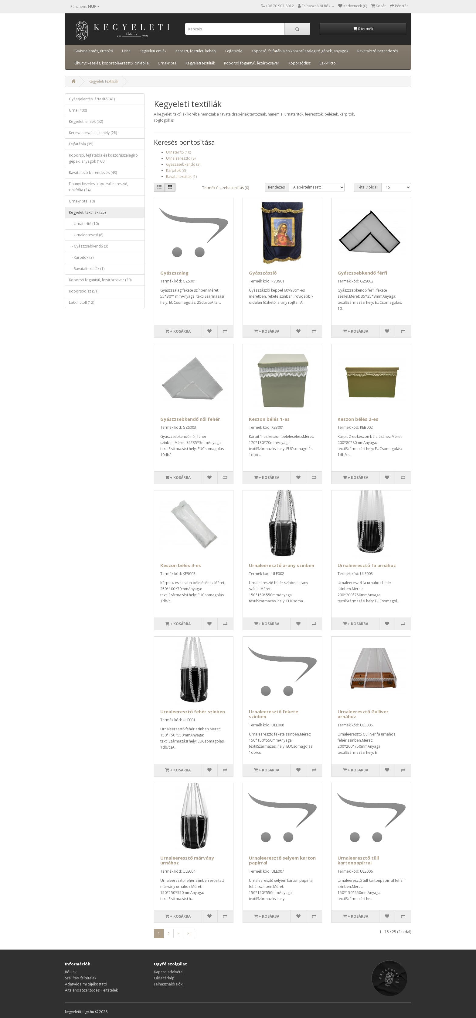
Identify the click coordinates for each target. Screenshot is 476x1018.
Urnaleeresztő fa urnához (367, 565)
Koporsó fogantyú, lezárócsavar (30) (100, 279)
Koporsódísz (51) (83, 291)
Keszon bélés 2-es (358, 419)
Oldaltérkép (164, 978)
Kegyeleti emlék (153, 51)
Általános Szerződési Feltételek (91, 990)
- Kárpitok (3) (81, 257)
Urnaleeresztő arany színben (281, 565)
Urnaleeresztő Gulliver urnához (363, 714)
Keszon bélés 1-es (269, 419)
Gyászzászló (263, 273)
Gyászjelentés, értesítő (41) (92, 99)
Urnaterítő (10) (178, 152)
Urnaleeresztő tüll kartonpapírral (358, 860)
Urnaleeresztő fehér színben (192, 711)
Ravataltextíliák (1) (181, 176)
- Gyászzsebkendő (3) (88, 246)
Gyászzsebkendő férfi (362, 273)
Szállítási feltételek (80, 978)
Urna (126, 51)
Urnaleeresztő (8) (180, 158)
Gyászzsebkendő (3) (183, 164)
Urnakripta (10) (82, 201)
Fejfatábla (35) (81, 144)
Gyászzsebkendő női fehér (190, 419)
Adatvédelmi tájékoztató (86, 984)
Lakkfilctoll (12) (81, 302)
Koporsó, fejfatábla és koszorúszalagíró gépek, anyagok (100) (103, 158)
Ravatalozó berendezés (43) (93, 172)
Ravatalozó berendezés (377, 51)
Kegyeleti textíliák (200, 63)
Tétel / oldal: (367, 187)
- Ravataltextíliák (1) (86, 268)
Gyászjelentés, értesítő (93, 51)
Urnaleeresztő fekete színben (273, 714)
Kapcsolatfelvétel (168, 972)
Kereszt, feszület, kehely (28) (93, 132)
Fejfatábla (233, 51)
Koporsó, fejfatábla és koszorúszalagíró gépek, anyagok (299, 51)
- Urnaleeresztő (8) (86, 234)
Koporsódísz (299, 63)
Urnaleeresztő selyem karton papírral (282, 860)
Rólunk (70, 972)
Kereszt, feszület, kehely (195, 51)
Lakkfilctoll (329, 63)
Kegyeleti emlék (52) (86, 121)
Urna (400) (78, 110)
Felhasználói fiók (168, 984)
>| (189, 933)
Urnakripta (167, 63)
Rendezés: (277, 187)
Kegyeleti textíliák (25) (87, 212)
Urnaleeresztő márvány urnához (187, 860)
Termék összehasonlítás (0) (225, 187)
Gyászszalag (174, 273)
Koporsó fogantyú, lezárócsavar (251, 63)
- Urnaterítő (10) (84, 223)
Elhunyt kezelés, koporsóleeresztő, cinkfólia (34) (98, 186)
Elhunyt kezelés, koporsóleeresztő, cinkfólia (111, 63)
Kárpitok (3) (176, 170)
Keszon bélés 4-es (180, 565)
